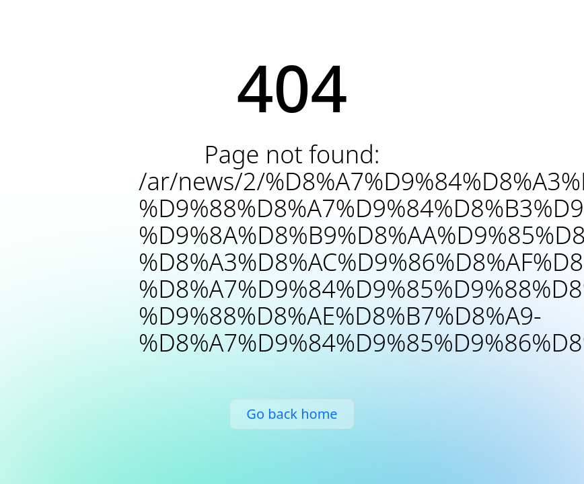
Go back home (291, 414)
